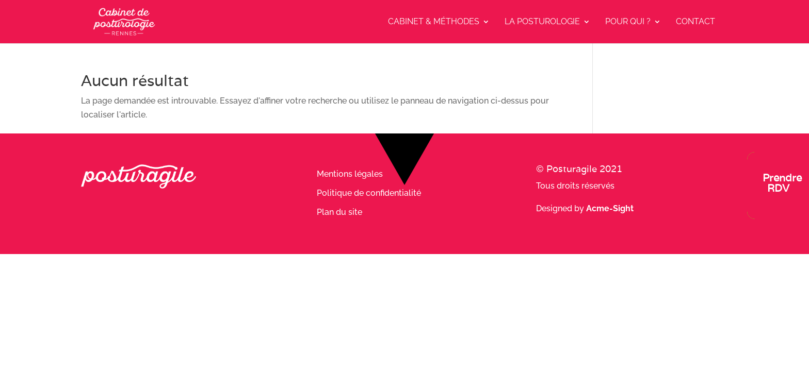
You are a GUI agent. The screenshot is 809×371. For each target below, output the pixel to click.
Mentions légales (350, 174)
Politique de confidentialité (369, 193)
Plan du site (339, 212)
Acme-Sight (610, 208)
